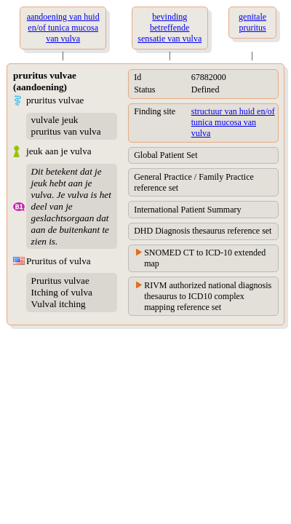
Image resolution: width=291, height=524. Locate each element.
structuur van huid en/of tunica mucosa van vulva (233, 122)
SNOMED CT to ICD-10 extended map (205, 258)
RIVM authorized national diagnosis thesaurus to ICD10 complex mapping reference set (207, 296)
